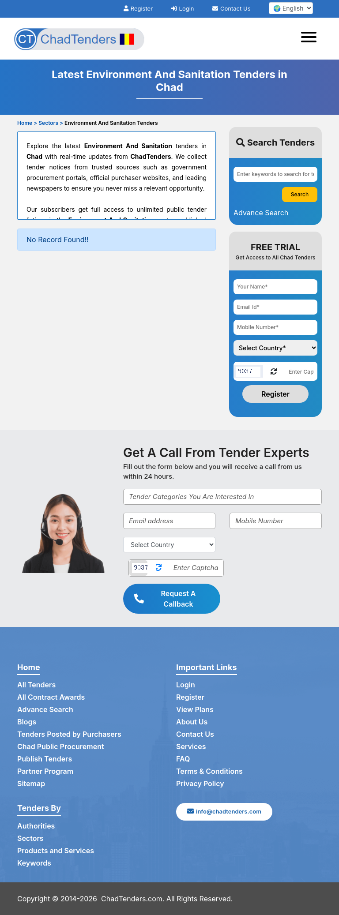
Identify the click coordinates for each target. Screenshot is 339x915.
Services (191, 746)
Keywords (34, 863)
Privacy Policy (200, 783)
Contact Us (231, 8)
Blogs (26, 721)
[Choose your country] (275, 348)
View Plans (195, 709)
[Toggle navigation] (311, 38)
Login (182, 8)
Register (138, 8)
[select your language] (291, 8)
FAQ (183, 758)
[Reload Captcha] (273, 371)
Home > (27, 123)
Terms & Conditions (209, 771)
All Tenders (36, 684)
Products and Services (55, 850)
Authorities (36, 825)
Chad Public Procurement (60, 746)
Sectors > (50, 123)
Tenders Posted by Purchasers (69, 734)
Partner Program (45, 771)
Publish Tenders (44, 758)
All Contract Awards (51, 697)
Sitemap (31, 783)
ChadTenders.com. (132, 898)
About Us (191, 721)
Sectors (30, 838)
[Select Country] (169, 544)
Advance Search (45, 709)
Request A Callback (165, 598)
